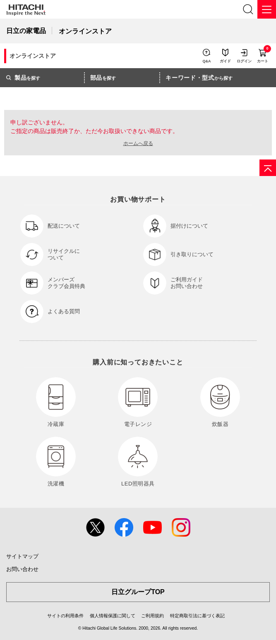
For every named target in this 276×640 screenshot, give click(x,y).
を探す (23, 77)
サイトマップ (22, 556)
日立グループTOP (138, 591)
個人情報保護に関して (112, 615)
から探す (199, 77)
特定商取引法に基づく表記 (197, 615)
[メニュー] (266, 9)
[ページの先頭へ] (267, 167)
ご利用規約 (152, 615)
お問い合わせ (22, 569)
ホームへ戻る (138, 143)
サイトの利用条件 (65, 615)
